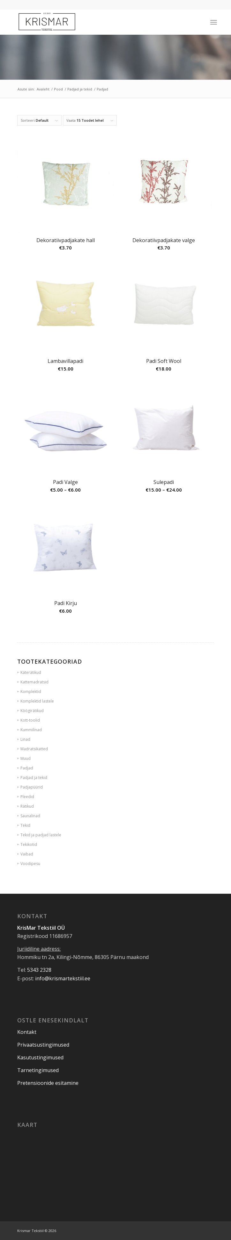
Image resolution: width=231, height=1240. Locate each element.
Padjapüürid (31, 787)
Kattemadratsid (34, 682)
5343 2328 (39, 969)
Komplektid (30, 691)
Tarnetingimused (38, 1070)
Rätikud (27, 806)
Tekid (25, 825)
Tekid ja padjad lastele (40, 835)
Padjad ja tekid (33, 777)
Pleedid (27, 796)
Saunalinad (30, 815)
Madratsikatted (34, 749)
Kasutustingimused (40, 1057)
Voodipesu (30, 863)
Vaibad (26, 854)
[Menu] (213, 22)
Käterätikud (30, 672)
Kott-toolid (30, 720)
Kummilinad (31, 729)
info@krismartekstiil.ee (62, 978)
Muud (25, 758)
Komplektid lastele (37, 701)
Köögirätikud (32, 710)
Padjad (26, 768)
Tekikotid (28, 844)
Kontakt (26, 1031)
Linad (25, 739)
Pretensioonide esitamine (47, 1082)
